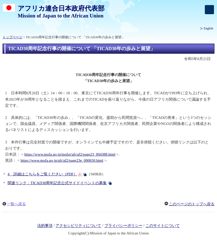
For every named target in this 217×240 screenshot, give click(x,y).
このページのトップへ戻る (191, 204)
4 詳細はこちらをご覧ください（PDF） (42, 174)
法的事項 (44, 226)
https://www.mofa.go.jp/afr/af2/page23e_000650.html (62, 160)
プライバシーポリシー (123, 226)
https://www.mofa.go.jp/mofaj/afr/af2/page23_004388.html (69, 154)
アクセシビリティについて (78, 226)
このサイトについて (163, 226)
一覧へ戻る (16, 204)
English (208, 28)
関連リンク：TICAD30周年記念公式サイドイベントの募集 (57, 183)
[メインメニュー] (209, 9)
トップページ (12, 37)
